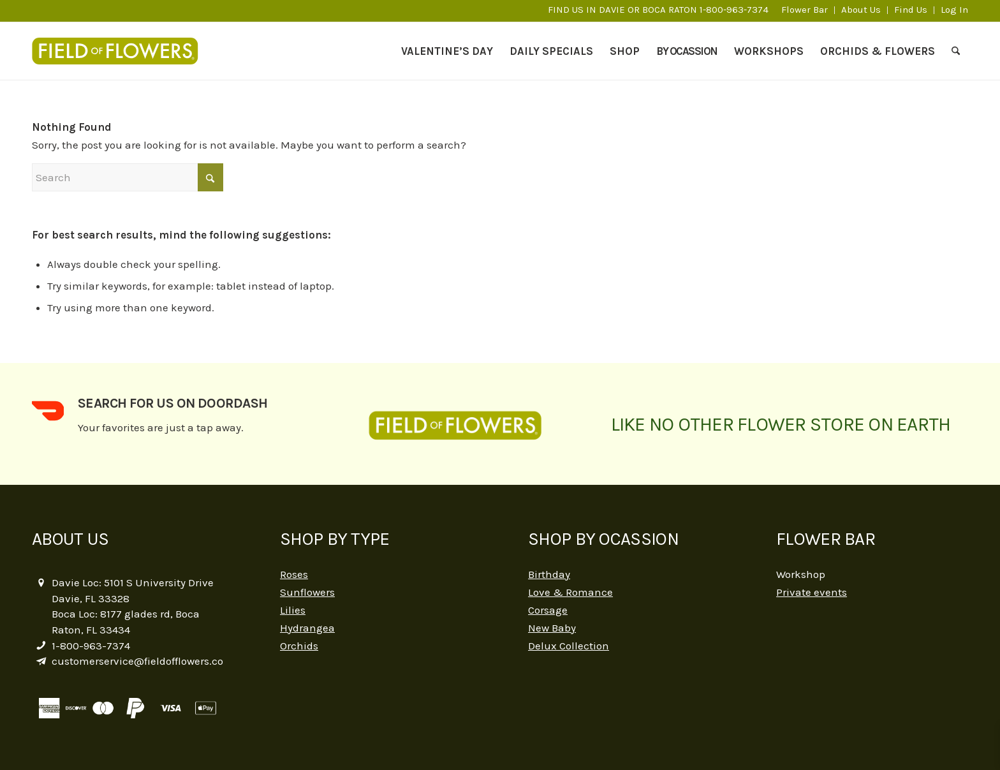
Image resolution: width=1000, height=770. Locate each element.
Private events (811, 592)
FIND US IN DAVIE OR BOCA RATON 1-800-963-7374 (658, 9)
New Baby (552, 627)
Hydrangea (307, 627)
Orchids (299, 645)
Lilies (292, 609)
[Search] (955, 51)
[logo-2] (121, 51)
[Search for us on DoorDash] (48, 411)
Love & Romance (570, 592)
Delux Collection (568, 645)
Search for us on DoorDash (173, 403)
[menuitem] (805, 10)
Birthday (549, 574)
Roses (294, 574)
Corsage (548, 609)
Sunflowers (307, 592)
